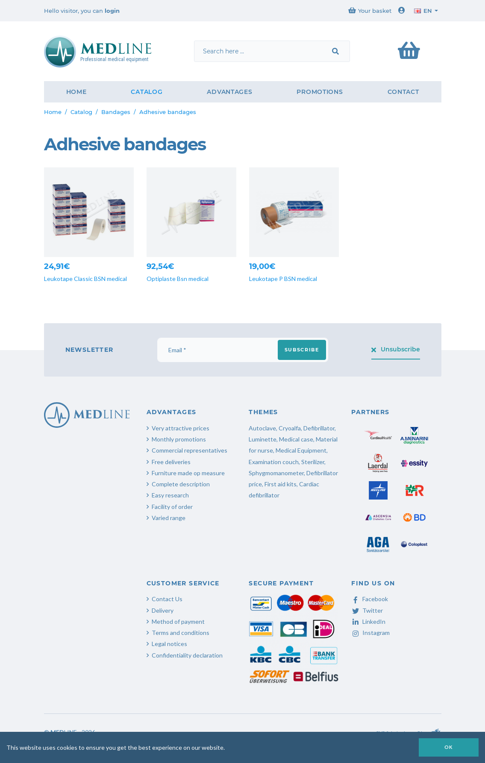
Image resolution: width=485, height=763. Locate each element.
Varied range (168, 517)
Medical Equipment (301, 450)
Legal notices (169, 643)
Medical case (296, 439)
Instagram (370, 632)
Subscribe (302, 350)
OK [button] (448, 747)
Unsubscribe (395, 349)
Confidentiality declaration (187, 655)
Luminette (262, 439)
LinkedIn (368, 621)
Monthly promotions (179, 439)
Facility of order (172, 506)
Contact (403, 92)
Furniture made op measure (188, 473)
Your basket (369, 10)
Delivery (162, 610)
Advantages (229, 92)
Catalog (146, 92)
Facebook (369, 598)
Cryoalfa (290, 428)
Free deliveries (171, 461)
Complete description (181, 484)
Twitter (367, 610)
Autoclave (262, 428)
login (112, 10)
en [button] (423, 10)
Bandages (115, 111)
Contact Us (167, 598)
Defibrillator (319, 428)
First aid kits (281, 484)
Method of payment (178, 621)
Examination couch (274, 461)
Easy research (170, 495)
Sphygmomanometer (276, 473)
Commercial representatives (189, 450)
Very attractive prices (180, 428)
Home (76, 92)
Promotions (320, 92)
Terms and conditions (180, 632)
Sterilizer (312, 461)
